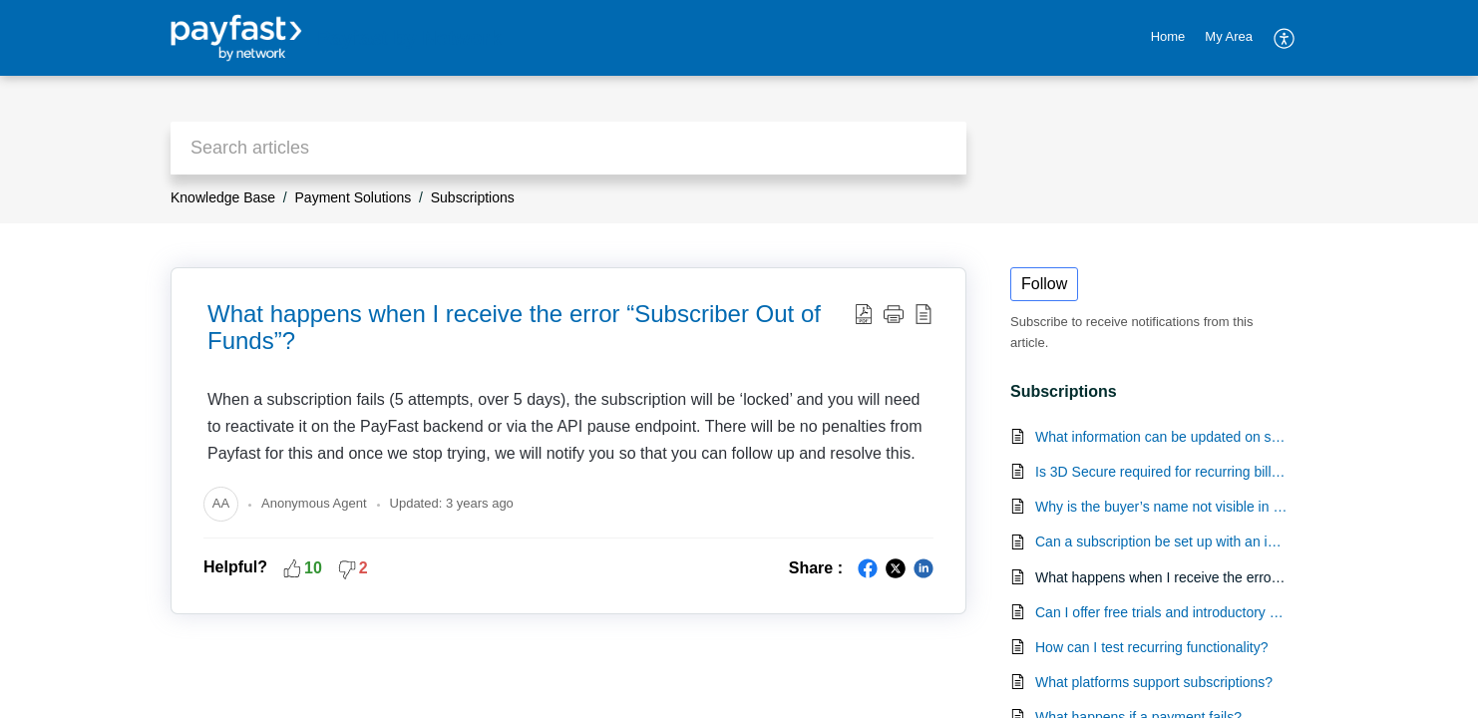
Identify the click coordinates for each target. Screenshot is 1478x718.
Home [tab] (1168, 36)
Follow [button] (1044, 283)
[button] (894, 313)
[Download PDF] (864, 313)
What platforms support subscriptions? (1154, 682)
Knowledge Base (223, 197)
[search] (568, 148)
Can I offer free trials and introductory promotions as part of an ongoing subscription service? (1161, 612)
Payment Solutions (353, 197)
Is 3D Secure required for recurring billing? (1161, 472)
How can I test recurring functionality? (1151, 647)
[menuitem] (1285, 38)
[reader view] (923, 313)
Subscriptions (473, 197)
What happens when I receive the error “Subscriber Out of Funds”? (514, 327)
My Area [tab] (1229, 36)
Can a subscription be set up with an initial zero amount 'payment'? (1161, 541)
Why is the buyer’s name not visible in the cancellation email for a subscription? (1161, 507)
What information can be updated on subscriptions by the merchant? (1161, 437)
